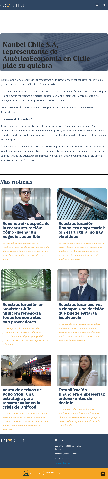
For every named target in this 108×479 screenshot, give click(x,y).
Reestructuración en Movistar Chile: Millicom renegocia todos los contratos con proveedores (23, 313)
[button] (97, 5)
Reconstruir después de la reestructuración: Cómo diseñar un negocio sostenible (26, 230)
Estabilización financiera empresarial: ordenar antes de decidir (82, 396)
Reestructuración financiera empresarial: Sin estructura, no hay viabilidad (82, 230)
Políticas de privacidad (64, 463)
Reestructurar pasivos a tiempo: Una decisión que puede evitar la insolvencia (81, 311)
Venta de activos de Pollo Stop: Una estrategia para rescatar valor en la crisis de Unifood (22, 398)
